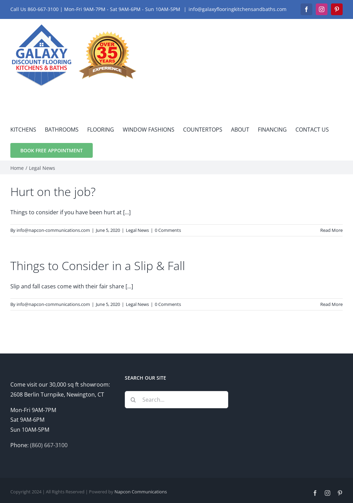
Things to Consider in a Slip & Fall (97, 266)
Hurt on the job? (52, 191)
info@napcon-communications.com (53, 230)
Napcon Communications (140, 492)
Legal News (137, 230)
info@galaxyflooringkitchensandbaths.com (237, 9)
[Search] (133, 399)
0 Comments (168, 230)
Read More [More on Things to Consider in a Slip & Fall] (331, 304)
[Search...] (176, 399)
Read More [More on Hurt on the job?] (331, 230)
